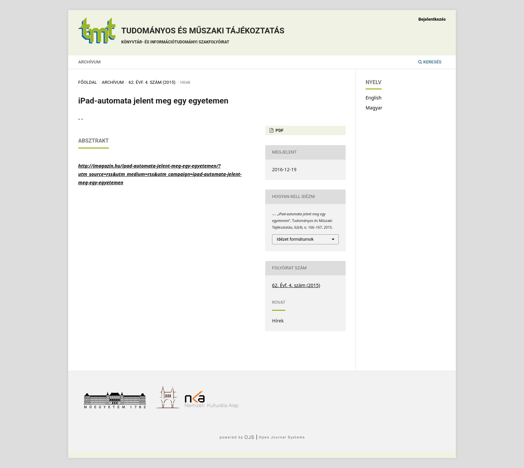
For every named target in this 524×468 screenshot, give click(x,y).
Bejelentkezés (432, 19)
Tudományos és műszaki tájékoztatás (202, 36)
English (374, 97)
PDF (278, 130)
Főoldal (87, 82)
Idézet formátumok (295, 239)
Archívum (89, 61)
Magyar (374, 107)
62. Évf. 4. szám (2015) (152, 82)
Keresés (429, 61)
